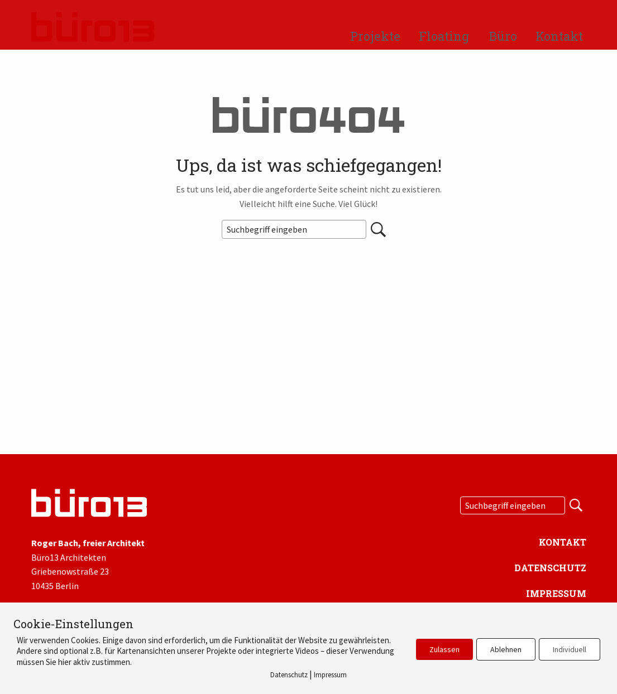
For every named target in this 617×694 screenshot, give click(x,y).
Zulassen (444, 649)
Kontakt (562, 542)
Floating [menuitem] (444, 36)
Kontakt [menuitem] (559, 36)
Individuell (569, 649)
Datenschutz (550, 567)
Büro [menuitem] (503, 36)
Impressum (556, 593)
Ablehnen (506, 649)
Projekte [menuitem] (375, 36)
